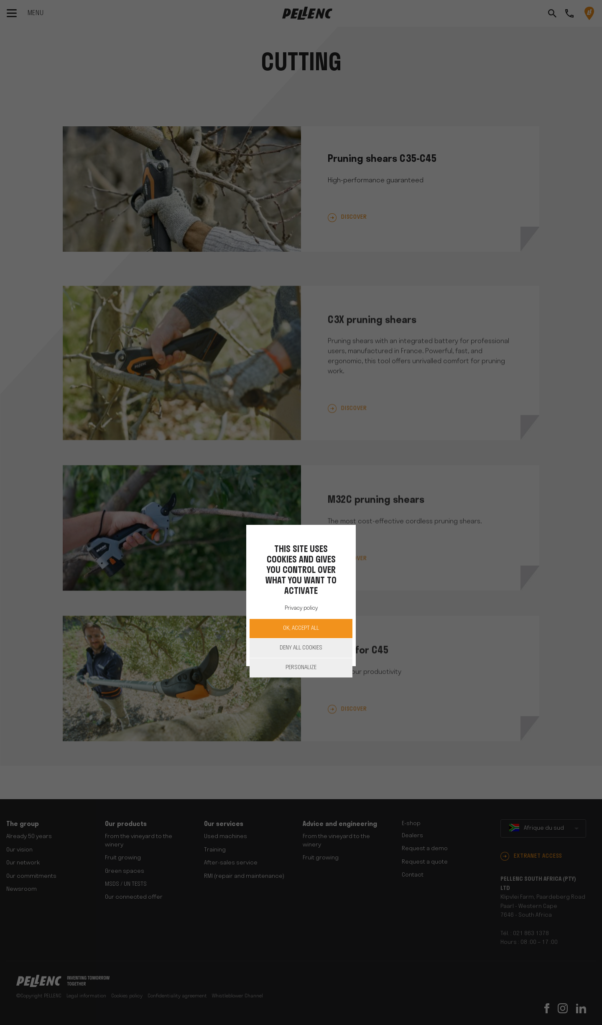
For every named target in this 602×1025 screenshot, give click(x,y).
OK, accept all (301, 628)
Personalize (301, 668)
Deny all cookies (301, 648)
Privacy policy (301, 608)
